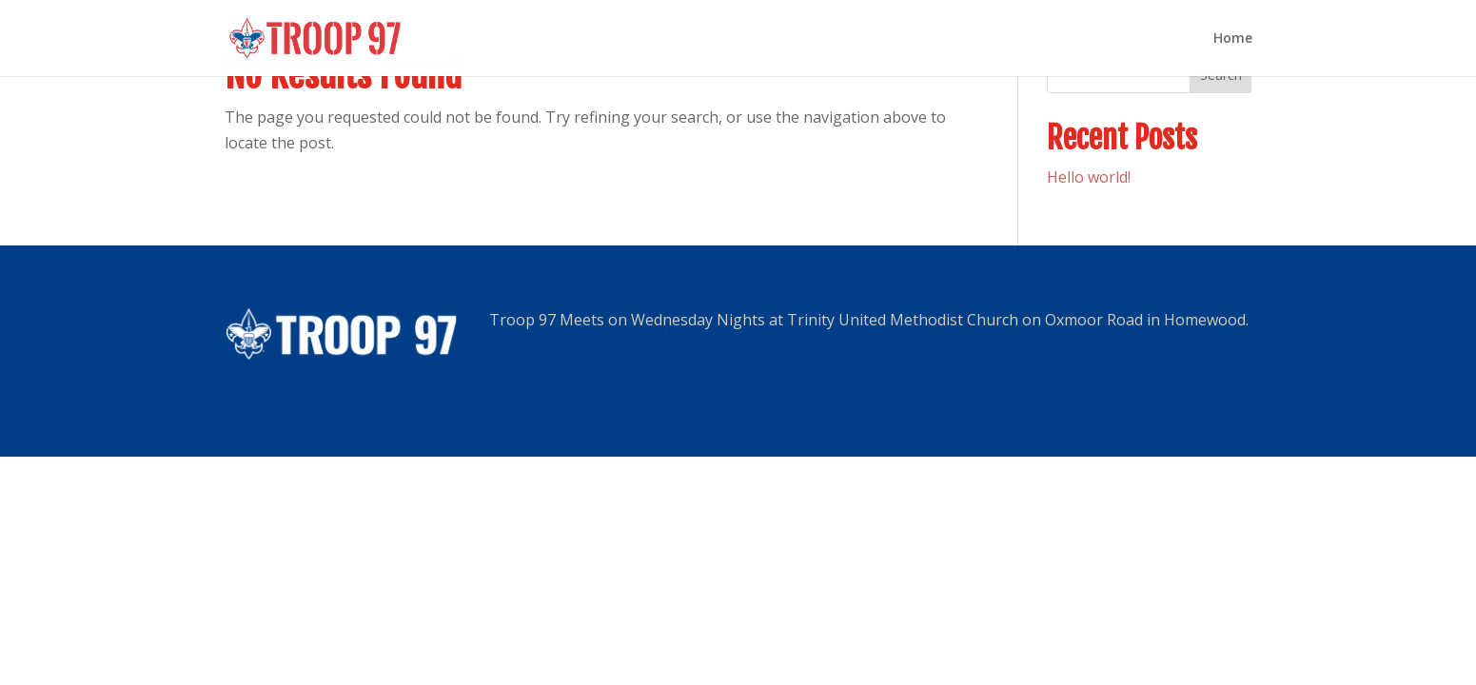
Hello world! (1089, 176)
